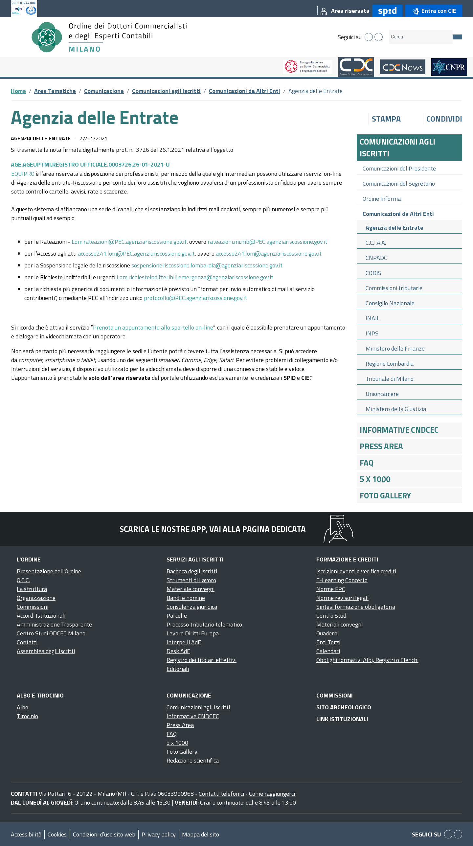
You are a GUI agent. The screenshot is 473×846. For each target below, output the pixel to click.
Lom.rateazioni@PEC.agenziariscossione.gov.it (129, 241)
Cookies (57, 834)
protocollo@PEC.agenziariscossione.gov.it (195, 297)
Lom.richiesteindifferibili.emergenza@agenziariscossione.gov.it (195, 277)
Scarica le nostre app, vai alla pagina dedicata (213, 529)
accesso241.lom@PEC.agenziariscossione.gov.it (136, 253)
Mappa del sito (200, 834)
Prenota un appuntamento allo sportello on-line (153, 327)
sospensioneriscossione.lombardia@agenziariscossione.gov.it (206, 265)
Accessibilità (26, 834)
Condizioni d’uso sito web (104, 834)
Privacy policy (159, 834)
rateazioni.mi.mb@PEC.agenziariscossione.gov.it (267, 241)
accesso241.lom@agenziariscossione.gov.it (269, 253)
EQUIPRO (23, 173)
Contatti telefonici (221, 793)
